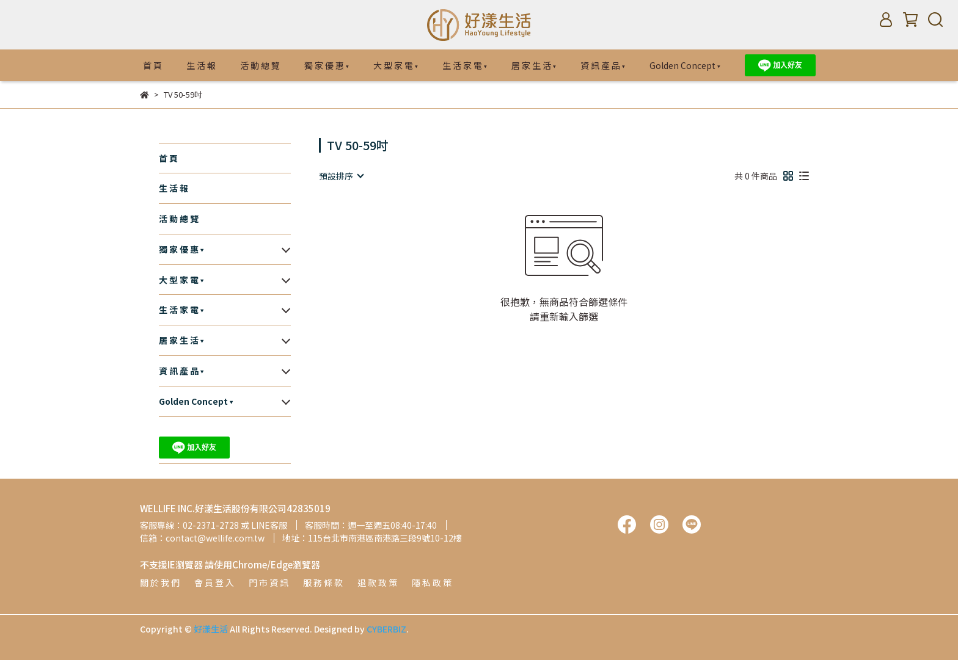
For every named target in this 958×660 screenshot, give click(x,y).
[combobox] (341, 176)
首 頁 (152, 65)
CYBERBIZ (386, 629)
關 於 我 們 (160, 582)
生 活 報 (201, 65)
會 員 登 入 (214, 582)
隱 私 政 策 (432, 582)
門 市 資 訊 (268, 582)
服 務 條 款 (323, 582)
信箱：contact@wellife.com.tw (202, 538)
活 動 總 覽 (260, 65)
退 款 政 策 (377, 582)
